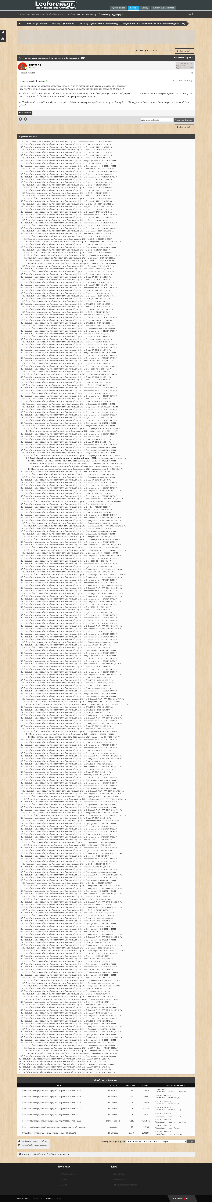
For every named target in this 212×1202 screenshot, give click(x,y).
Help (64, 1179)
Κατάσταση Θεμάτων (183, 58)
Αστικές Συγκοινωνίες (63, 23)
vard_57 (90, 144)
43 (132, 1127)
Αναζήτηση (119, 1174)
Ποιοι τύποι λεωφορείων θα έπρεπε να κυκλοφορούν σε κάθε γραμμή (54, 1127)
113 (131, 1096)
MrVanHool (91, 1042)
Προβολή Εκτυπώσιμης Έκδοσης (34, 1141)
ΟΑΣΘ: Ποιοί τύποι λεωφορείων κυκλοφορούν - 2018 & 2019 (49, 1132)
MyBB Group (56, 1198)
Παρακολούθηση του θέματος (34, 1145)
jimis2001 (91, 206)
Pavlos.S (177, 1128)
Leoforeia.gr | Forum (36, 23)
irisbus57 (90, 147)
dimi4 (89, 472)
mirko (89, 507)
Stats (64, 1185)
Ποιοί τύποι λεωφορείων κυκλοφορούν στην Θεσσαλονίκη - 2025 (51, 1096)
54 (132, 1114)
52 (132, 1102)
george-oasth (92, 160)
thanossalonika (88, 141)
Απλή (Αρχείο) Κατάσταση (125, 1185)
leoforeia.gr (119, 1179)
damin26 (90, 174)
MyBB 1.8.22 (32, 1198)
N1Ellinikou (91, 282)
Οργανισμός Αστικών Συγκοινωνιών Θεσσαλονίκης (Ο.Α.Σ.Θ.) (154, 23)
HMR (191, 1198)
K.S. (90, 150)
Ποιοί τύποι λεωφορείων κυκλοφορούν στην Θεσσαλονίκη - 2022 (51, 1114)
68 (132, 1090)
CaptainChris (92, 913)
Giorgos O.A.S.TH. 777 (96, 490)
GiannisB (92, 204)
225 (131, 1108)
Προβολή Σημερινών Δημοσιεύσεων (61, 14)
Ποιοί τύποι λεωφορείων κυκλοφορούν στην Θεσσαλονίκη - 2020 (51, 1120)
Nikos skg (177, 1110)
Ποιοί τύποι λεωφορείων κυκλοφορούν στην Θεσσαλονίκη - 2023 (51, 1108)
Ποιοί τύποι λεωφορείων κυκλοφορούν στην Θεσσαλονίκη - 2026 (51, 1090)
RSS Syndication (68, 1174)
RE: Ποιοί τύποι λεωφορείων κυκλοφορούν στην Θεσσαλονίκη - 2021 (52, 144)
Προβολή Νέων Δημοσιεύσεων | (31, 14)
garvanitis (93, 328)
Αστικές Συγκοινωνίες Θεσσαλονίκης (99, 23)
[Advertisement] (106, 37)
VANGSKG (91, 304)
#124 (191, 73)
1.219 (131, 1120)
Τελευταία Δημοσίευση (164, 1091)
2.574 (131, 1132)
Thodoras (178, 1134)
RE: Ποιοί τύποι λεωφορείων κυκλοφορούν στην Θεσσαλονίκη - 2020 (50, 1058)
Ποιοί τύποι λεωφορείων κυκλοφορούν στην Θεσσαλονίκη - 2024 (51, 1102)
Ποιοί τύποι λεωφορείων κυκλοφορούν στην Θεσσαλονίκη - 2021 (48, 141)
